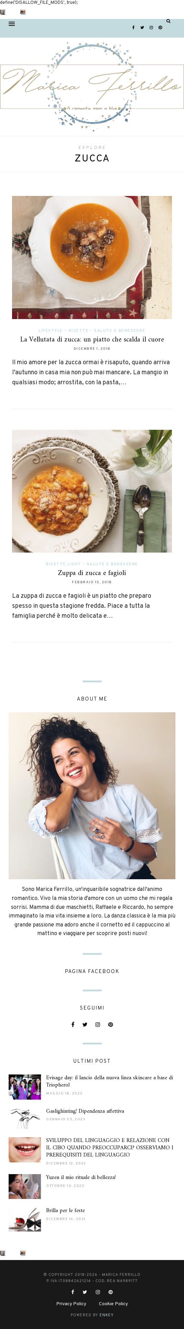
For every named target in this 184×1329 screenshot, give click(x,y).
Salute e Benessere (119, 330)
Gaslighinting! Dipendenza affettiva (85, 1111)
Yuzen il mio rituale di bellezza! (81, 1177)
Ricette (79, 330)
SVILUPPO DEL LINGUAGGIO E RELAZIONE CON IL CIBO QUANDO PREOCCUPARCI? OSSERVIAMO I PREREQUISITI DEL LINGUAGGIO (109, 1148)
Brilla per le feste (65, 1211)
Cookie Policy (113, 1304)
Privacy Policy (71, 1304)
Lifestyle (51, 330)
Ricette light (63, 564)
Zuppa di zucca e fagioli (92, 573)
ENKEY (107, 1315)
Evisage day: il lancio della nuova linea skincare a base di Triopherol (109, 1081)
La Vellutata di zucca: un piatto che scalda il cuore (92, 340)
